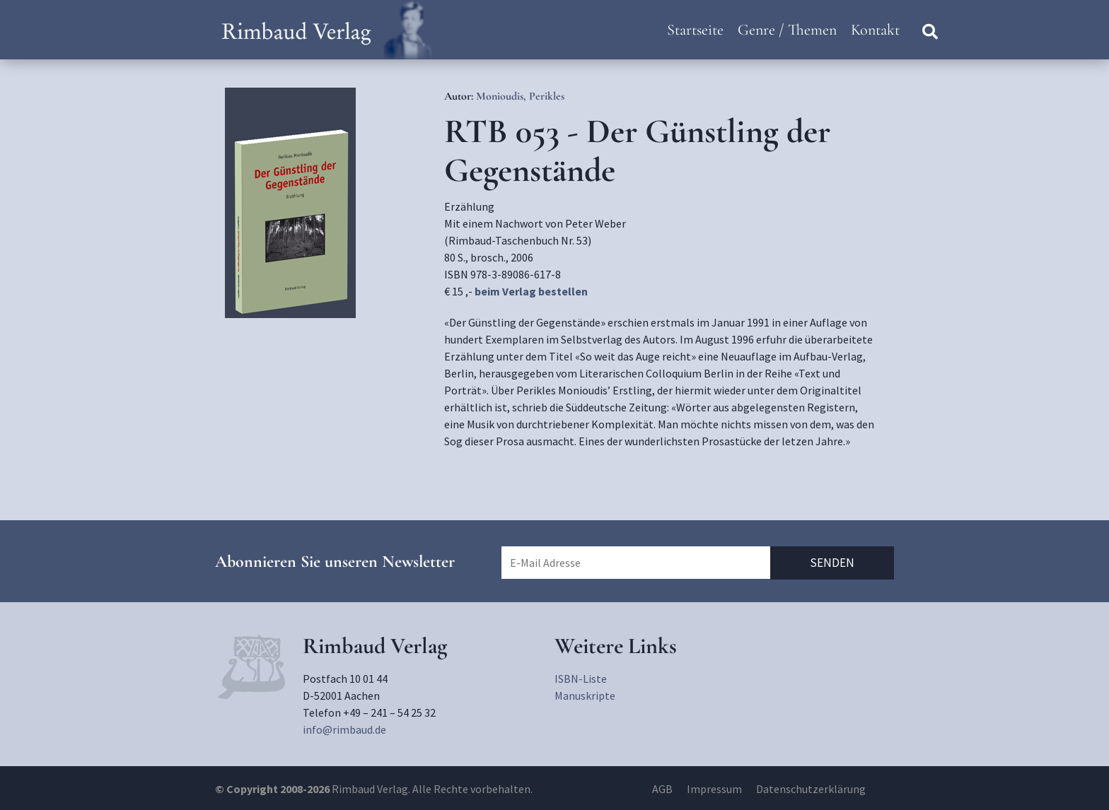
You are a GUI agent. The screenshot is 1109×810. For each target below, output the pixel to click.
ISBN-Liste (580, 678)
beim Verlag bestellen (531, 291)
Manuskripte (584, 695)
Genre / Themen (787, 29)
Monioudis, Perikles (520, 96)
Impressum (714, 789)
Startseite (695, 29)
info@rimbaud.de (344, 729)
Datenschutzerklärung (811, 789)
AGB (662, 789)
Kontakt (875, 29)
